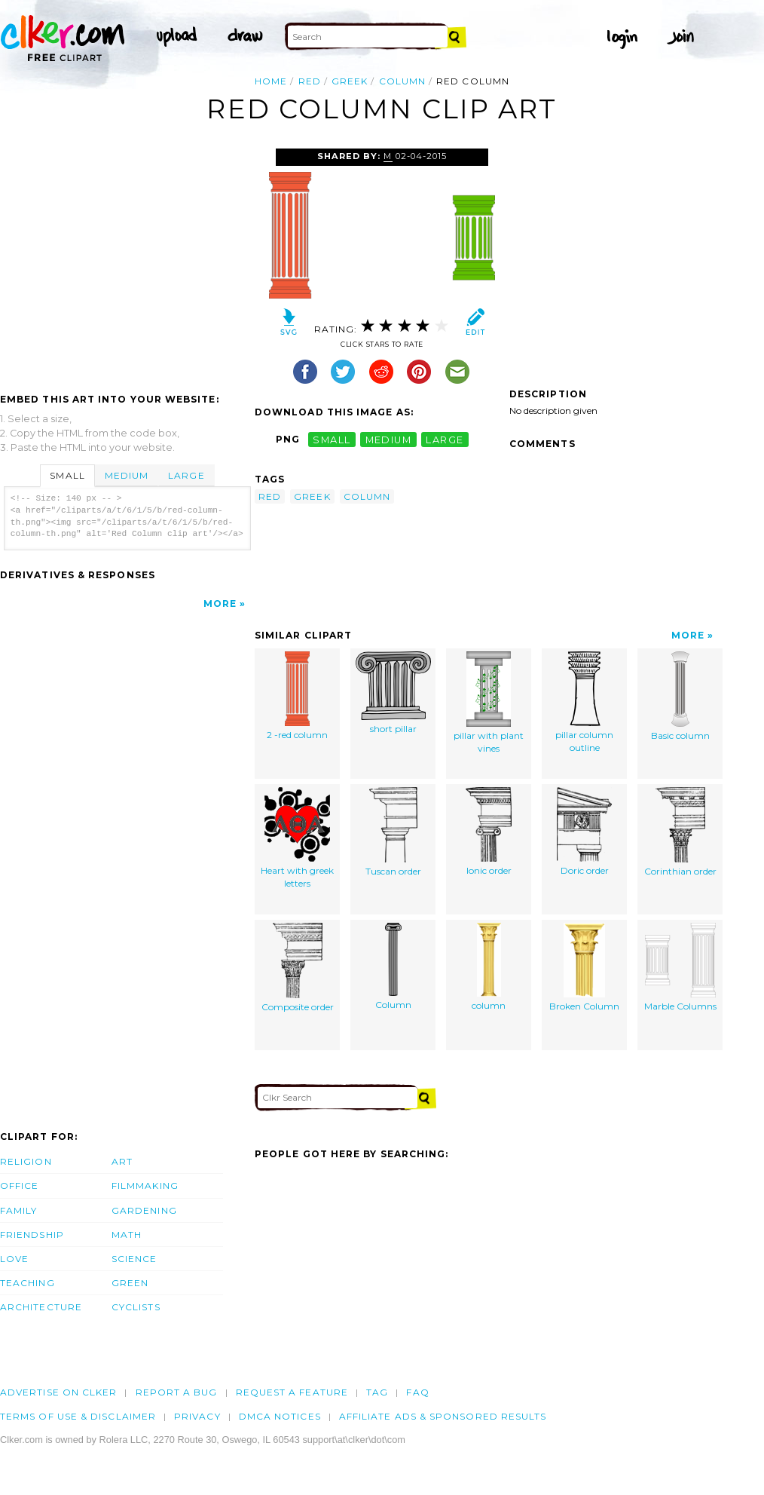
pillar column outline (584, 702)
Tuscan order (393, 832)
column (402, 81)
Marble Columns (680, 967)
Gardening (144, 1210)
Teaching (27, 1282)
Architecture (41, 1307)
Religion (26, 1161)
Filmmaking (145, 1185)
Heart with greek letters (297, 838)
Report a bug (177, 1392)
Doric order (584, 832)
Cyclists (136, 1307)
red (309, 81)
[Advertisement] (126, 261)
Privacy (197, 1416)
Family (18, 1210)
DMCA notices (280, 1416)
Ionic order (489, 832)
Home (271, 81)
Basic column (680, 696)
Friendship (32, 1234)
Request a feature (292, 1392)
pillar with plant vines (489, 703)
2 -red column (297, 696)
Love (14, 1258)
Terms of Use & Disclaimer (78, 1416)
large (444, 439)
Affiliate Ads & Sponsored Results (443, 1416)
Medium (126, 475)
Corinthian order (680, 832)
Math (127, 1234)
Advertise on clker (58, 1392)
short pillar (393, 693)
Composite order (297, 968)
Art (122, 1161)
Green (130, 1282)
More (220, 603)
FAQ (417, 1392)
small (331, 439)
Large (186, 475)
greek (350, 81)
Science (134, 1258)
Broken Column (584, 967)
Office (19, 1185)
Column (393, 967)
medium (388, 439)
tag (377, 1392)
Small (67, 475)
